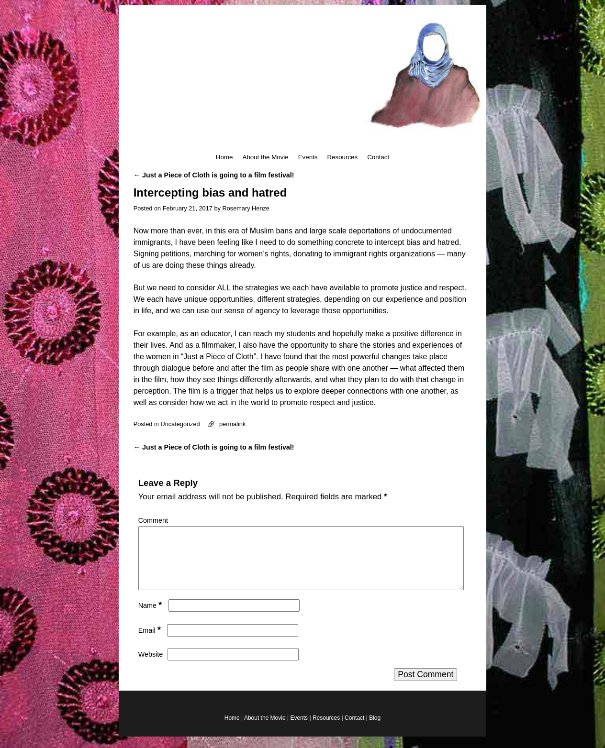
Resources (342, 157)
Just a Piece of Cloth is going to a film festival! (214, 175)
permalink (232, 424)
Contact (378, 157)
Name (151, 617)
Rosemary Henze (245, 208)
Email (150, 642)
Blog (375, 729)
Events (308, 157)
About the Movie (265, 157)
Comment (153, 520)
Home (224, 157)
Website (150, 666)
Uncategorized (180, 424)
